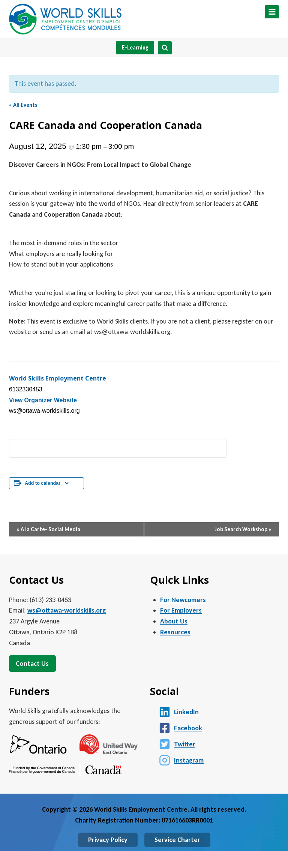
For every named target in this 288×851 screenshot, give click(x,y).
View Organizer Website (43, 400)
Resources (175, 632)
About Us (174, 621)
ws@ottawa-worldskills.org (66, 610)
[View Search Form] (165, 47)
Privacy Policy (108, 840)
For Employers (181, 610)
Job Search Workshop (243, 529)
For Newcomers (183, 600)
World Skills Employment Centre (57, 378)
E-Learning (135, 47)
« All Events (23, 105)
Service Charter (177, 840)
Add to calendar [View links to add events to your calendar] (42, 483)
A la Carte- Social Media (48, 529)
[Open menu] (272, 11)
